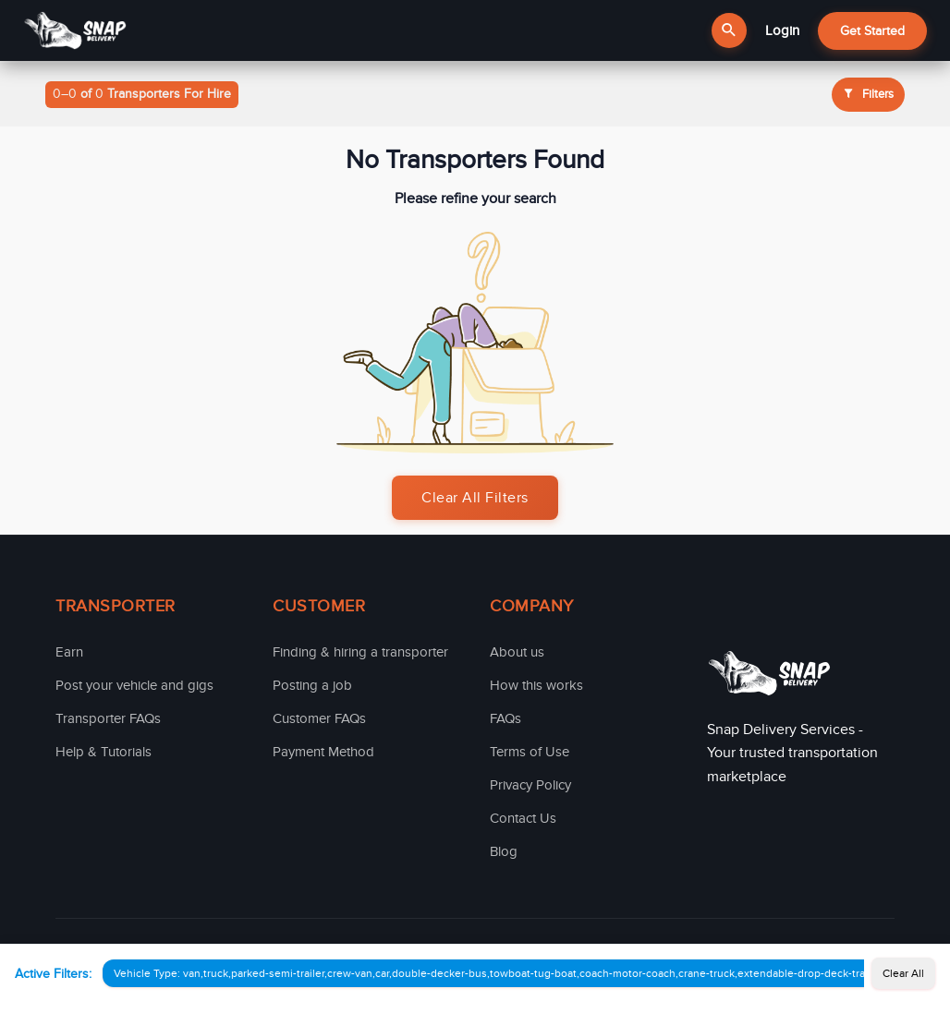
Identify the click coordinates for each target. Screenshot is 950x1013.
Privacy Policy (530, 785)
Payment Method (323, 751)
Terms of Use (529, 751)
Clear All (903, 973)
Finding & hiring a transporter (360, 652)
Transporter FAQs (108, 718)
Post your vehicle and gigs (134, 685)
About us (517, 652)
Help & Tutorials (103, 751)
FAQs (505, 718)
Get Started (872, 31)
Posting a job (312, 685)
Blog (504, 851)
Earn (69, 652)
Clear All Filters (475, 497)
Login (782, 30)
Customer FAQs (319, 718)
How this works (536, 685)
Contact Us (523, 818)
